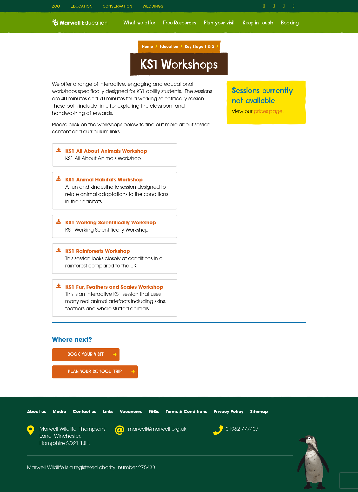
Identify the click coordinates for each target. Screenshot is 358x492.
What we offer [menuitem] (139, 22)
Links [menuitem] (108, 411)
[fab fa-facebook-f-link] (265, 6)
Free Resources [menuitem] (179, 22)
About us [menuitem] (36, 411)
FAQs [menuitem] (154, 411)
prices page (268, 111)
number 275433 (136, 467)
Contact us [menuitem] (84, 411)
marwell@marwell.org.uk (157, 429)
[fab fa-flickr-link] (295, 6)
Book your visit (86, 354)
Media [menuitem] (59, 411)
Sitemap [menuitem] (259, 411)
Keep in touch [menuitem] (258, 22)
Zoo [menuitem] (56, 6)
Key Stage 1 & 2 (199, 46)
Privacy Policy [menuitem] (228, 411)
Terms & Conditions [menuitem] (186, 411)
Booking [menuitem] (290, 22)
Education (169, 46)
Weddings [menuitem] (153, 6)
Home (147, 46)
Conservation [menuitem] (117, 6)
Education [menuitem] (81, 6)
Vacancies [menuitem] (131, 411)
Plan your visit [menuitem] (219, 22)
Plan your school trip (95, 371)
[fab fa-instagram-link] (275, 6)
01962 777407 (242, 429)
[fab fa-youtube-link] (285, 6)
